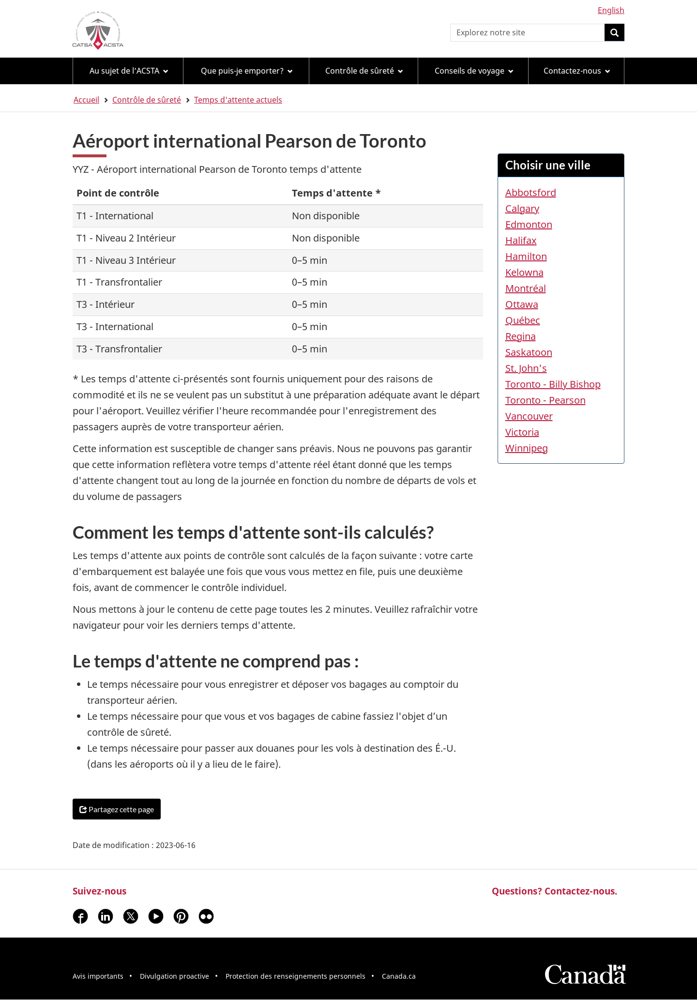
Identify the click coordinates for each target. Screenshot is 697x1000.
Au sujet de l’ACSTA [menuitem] (129, 70)
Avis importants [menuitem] (98, 976)
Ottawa (521, 304)
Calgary (522, 208)
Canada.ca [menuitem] (399, 976)
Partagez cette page (116, 809)
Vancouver (529, 416)
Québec (522, 320)
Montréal (525, 288)
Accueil (86, 99)
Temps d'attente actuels (238, 99)
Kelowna (524, 272)
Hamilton (526, 256)
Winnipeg (526, 448)
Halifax (521, 240)
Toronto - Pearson (545, 400)
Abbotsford (530, 192)
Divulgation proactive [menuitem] (174, 976)
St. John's (526, 368)
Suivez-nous (99, 890)
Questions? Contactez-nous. (554, 890)
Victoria (522, 432)
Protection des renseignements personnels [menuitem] (295, 976)
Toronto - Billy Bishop (553, 384)
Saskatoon (528, 352)
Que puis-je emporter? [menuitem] (247, 70)
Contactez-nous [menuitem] (577, 70)
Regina (520, 336)
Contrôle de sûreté (146, 99)
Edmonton (528, 224)
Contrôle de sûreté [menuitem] (364, 70)
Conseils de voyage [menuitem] (474, 70)
